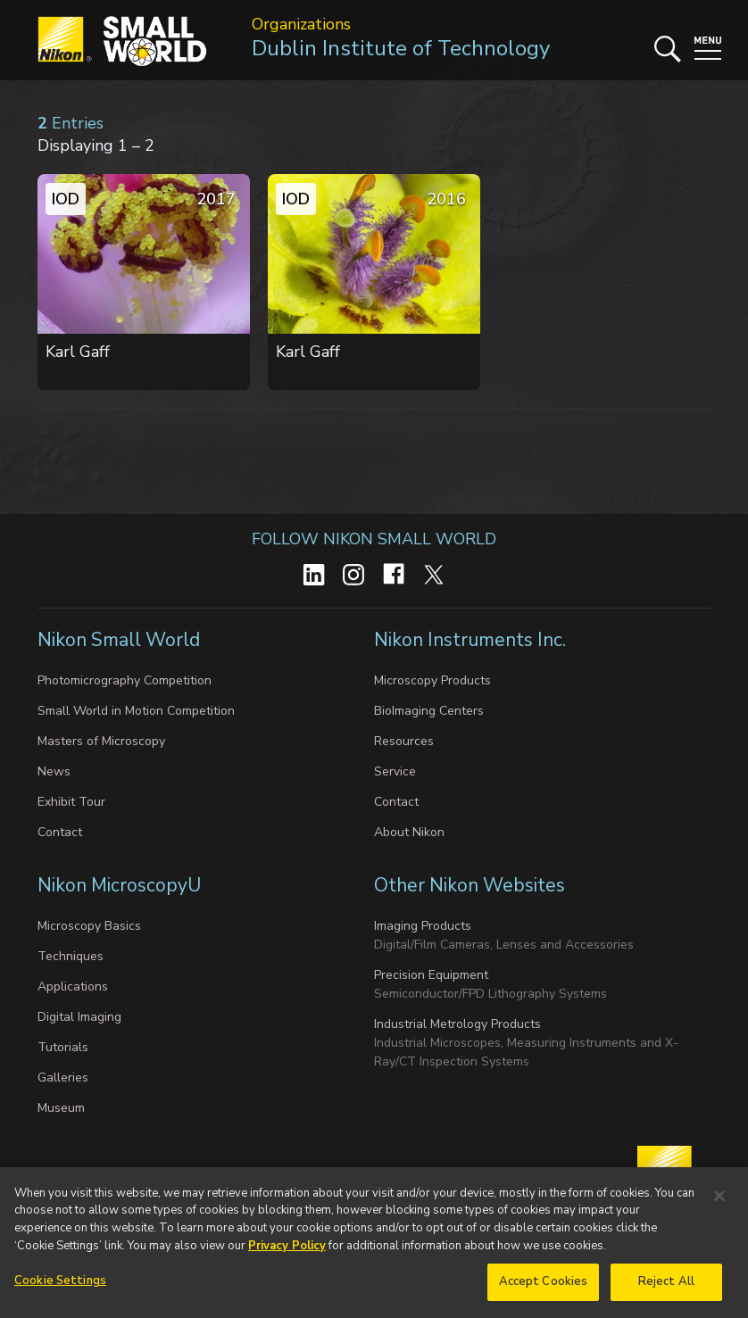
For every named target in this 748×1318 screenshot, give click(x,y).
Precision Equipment (431, 974)
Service (395, 771)
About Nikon (409, 832)
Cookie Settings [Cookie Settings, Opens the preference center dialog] (60, 1286)
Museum (61, 1107)
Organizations (301, 24)
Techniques (70, 956)
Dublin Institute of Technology (401, 48)
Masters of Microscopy (101, 741)
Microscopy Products (432, 680)
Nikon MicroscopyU (119, 885)
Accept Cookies (543, 1287)
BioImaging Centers (429, 710)
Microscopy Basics (89, 925)
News (54, 771)
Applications (72, 986)
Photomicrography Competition (124, 680)
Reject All (666, 1287)
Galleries (62, 1077)
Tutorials (62, 1047)
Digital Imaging (79, 1016)
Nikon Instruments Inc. (470, 639)
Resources (404, 741)
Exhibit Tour (71, 801)
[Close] (719, 1200)
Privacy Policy (287, 1250)
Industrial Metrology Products (457, 1023)
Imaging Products (422, 925)
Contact (59, 832)
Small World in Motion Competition (136, 710)
